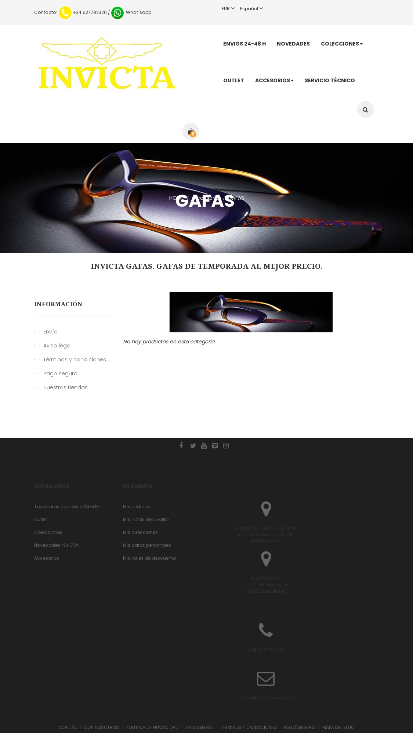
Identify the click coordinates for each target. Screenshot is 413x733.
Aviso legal (57, 348)
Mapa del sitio (338, 705)
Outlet (40, 497)
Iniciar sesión (285, 9)
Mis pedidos (136, 484)
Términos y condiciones (74, 362)
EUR (231, 9)
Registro (314, 9)
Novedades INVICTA (56, 523)
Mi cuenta (137, 463)
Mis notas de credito (146, 497)
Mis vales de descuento (149, 535)
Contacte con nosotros (89, 705)
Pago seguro (60, 376)
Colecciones (48, 510)
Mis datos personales (147, 523)
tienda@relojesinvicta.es (87, 675)
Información (58, 304)
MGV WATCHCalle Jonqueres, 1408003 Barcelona (265, 562)
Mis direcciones (140, 510)
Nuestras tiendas (65, 390)
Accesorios (46, 535)
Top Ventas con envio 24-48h (67, 484)
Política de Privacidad (152, 705)
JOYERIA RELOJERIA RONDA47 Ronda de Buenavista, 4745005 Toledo (266, 512)
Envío (50, 334)
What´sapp (130, 12)
